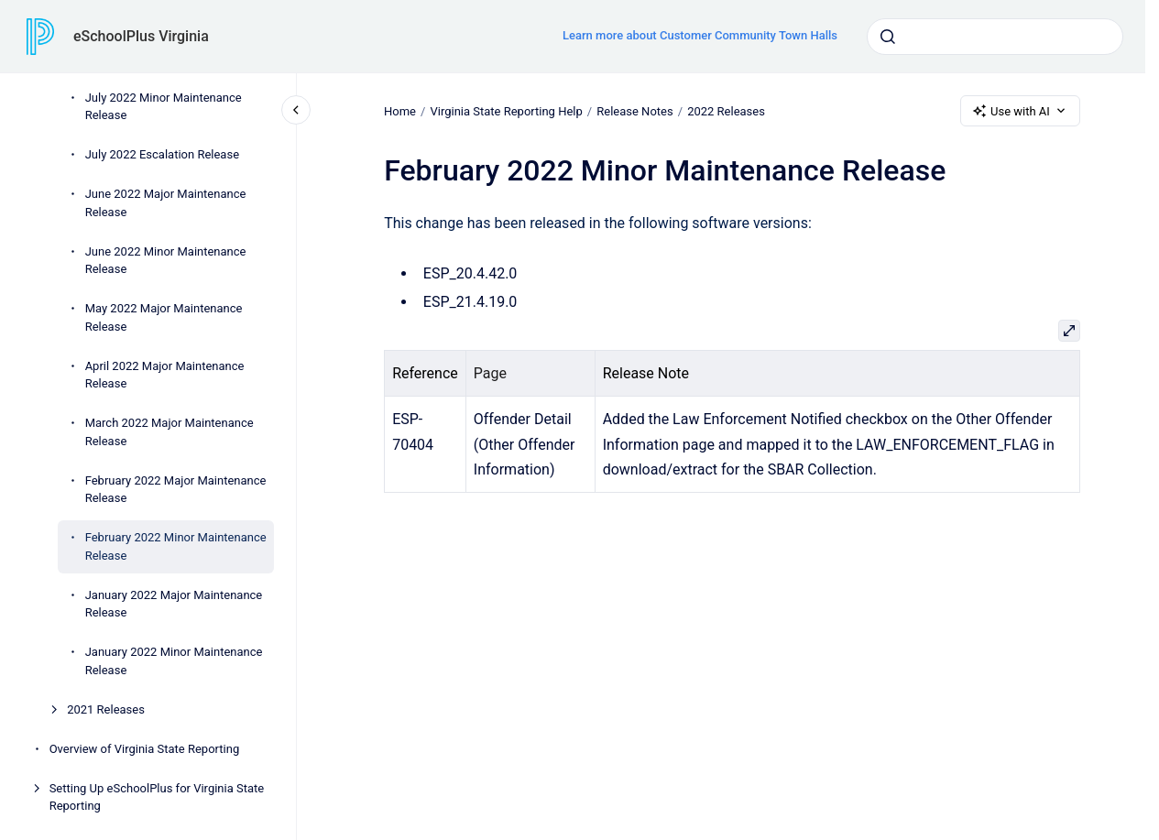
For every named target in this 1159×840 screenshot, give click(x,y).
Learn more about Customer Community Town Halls (700, 35)
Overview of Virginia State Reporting (144, 749)
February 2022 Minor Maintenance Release (176, 546)
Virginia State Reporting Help (506, 110)
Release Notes (634, 110)
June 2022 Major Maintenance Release (165, 203)
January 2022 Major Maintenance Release (174, 604)
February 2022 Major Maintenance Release (176, 490)
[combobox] (995, 36)
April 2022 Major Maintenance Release (165, 375)
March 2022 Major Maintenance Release (169, 432)
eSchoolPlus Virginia (141, 36)
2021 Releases (106, 709)
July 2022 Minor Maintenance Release (163, 107)
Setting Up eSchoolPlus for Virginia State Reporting (157, 797)
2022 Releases (726, 110)
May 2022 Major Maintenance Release (164, 317)
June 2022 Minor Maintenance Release (165, 261)
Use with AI (1020, 111)
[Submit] (887, 36)
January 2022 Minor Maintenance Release (174, 661)
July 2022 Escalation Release (162, 154)
